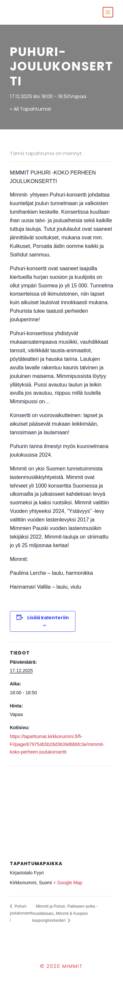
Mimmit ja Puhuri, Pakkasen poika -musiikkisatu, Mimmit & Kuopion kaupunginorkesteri (64, 913)
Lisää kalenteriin (48, 617)
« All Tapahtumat (30, 108)
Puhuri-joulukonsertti (21, 913)
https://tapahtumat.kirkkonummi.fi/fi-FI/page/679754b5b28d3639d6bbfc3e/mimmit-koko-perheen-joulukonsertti (57, 744)
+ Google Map (67, 882)
